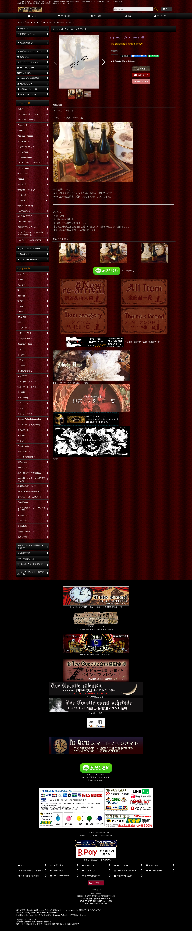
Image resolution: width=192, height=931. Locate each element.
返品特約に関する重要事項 (123, 61)
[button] (55, 62)
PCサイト (97, 883)
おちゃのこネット (91, 929)
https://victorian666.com (47, 913)
